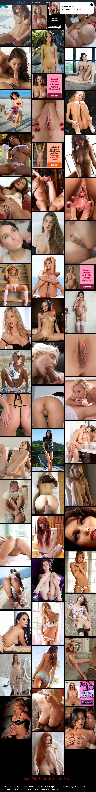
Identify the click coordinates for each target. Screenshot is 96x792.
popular (48, 2)
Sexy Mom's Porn (78, 2)
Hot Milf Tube (61, 2)
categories (37, 2)
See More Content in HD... (48, 778)
